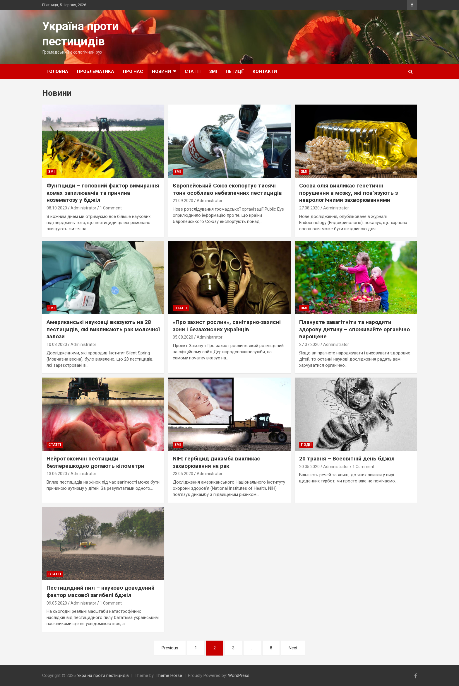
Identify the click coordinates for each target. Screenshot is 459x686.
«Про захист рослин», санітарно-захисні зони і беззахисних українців (227, 326)
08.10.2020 (57, 208)
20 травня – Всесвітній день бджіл (347, 458)
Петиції (235, 71)
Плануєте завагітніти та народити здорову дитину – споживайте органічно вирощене (354, 329)
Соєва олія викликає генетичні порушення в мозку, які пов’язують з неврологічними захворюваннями (348, 192)
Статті (193, 71)
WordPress (238, 675)
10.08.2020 (57, 344)
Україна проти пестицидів (103, 675)
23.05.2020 (183, 473)
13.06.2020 (57, 473)
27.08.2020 (309, 208)
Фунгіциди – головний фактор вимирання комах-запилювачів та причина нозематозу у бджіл (103, 192)
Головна (57, 71)
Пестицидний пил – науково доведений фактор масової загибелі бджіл (101, 591)
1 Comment (111, 208)
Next (293, 648)
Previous (170, 648)
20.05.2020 (309, 466)
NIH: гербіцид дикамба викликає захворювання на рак (216, 462)
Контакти (265, 71)
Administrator (83, 208)
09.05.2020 (57, 603)
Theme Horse (169, 675)
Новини (161, 71)
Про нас (133, 71)
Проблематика (95, 71)
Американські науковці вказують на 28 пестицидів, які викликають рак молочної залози (103, 329)
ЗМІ (213, 71)
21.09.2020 (183, 200)
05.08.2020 (183, 337)
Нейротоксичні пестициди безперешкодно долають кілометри (95, 462)
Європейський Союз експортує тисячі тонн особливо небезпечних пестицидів (227, 189)
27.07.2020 (309, 344)
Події (306, 445)
